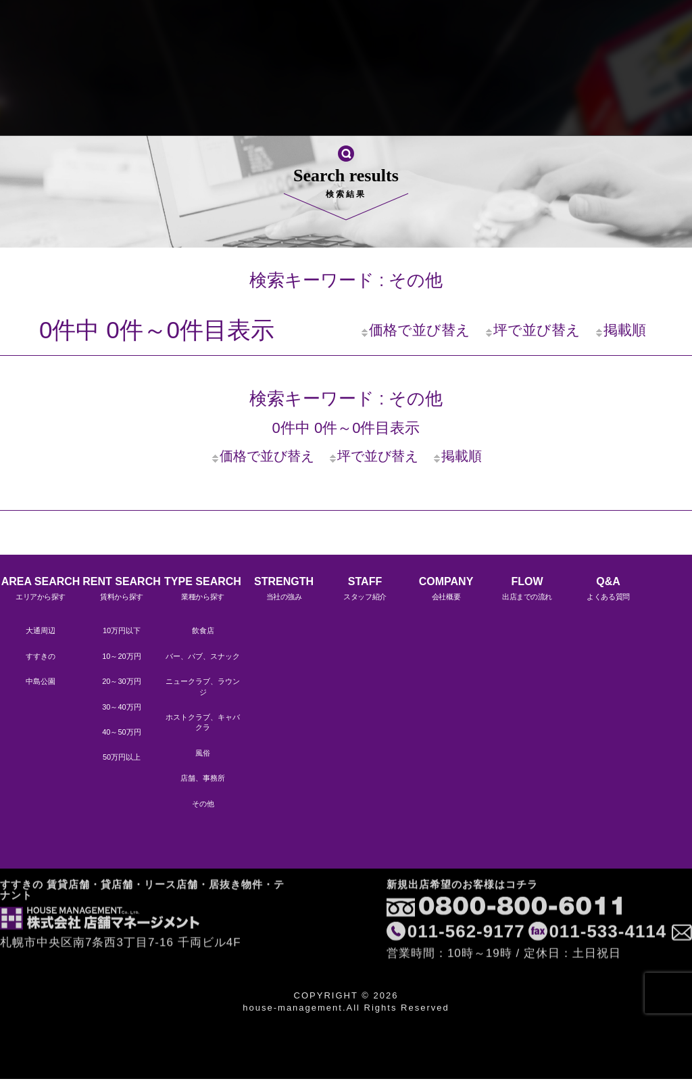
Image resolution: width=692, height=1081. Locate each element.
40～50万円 (121, 732)
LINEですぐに (636, 106)
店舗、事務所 (202, 778)
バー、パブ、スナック (203, 656)
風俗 (202, 753)
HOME (40, 104)
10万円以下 (122, 630)
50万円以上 (122, 757)
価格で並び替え (415, 330)
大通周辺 (40, 630)
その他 (203, 804)
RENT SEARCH (121, 590)
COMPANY (283, 104)
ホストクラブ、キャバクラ (203, 722)
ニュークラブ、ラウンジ (203, 686)
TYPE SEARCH (202, 590)
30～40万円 (121, 707)
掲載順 (620, 330)
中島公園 (40, 681)
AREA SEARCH (40, 590)
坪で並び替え (532, 330)
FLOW (364, 104)
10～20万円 (121, 656)
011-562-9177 (464, 886)
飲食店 (203, 630)
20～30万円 (121, 681)
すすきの (40, 656)
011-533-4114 (605, 886)
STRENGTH (121, 104)
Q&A (446, 104)
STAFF (202, 104)
